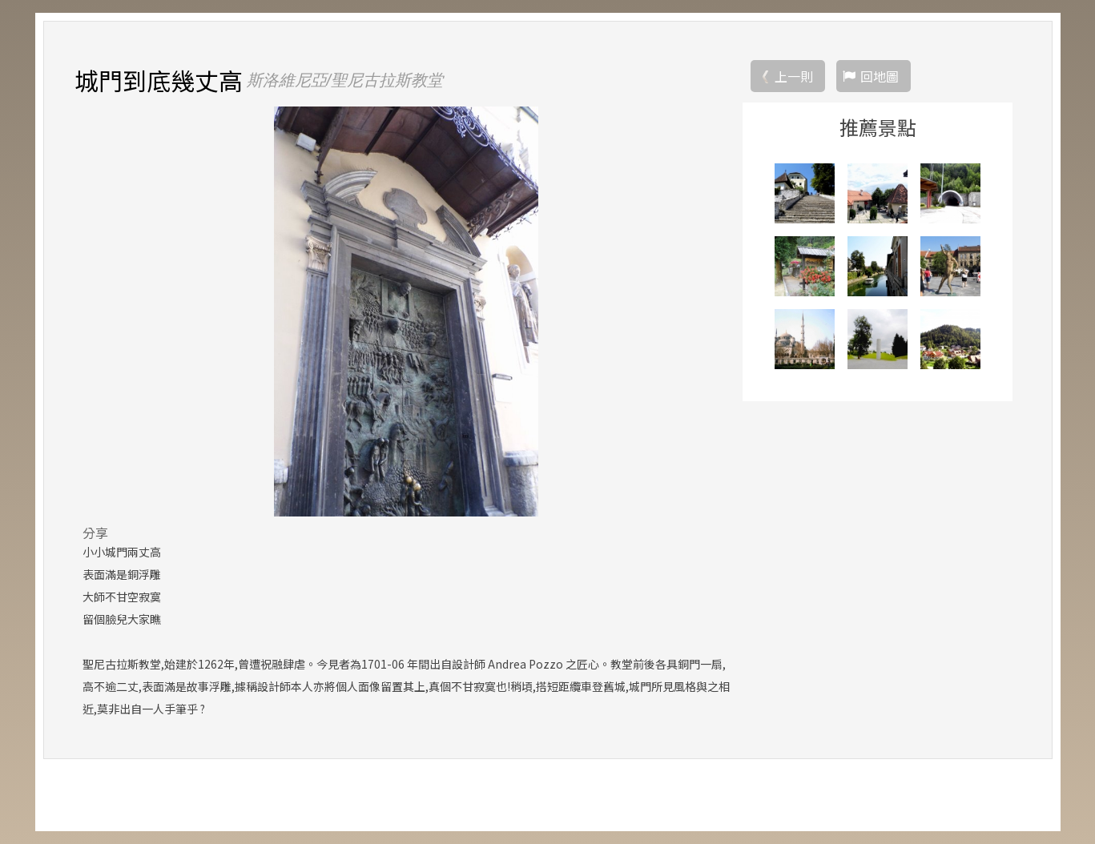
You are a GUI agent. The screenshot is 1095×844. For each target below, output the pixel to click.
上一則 (794, 76)
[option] (407, 311)
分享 (95, 532)
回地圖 (879, 76)
